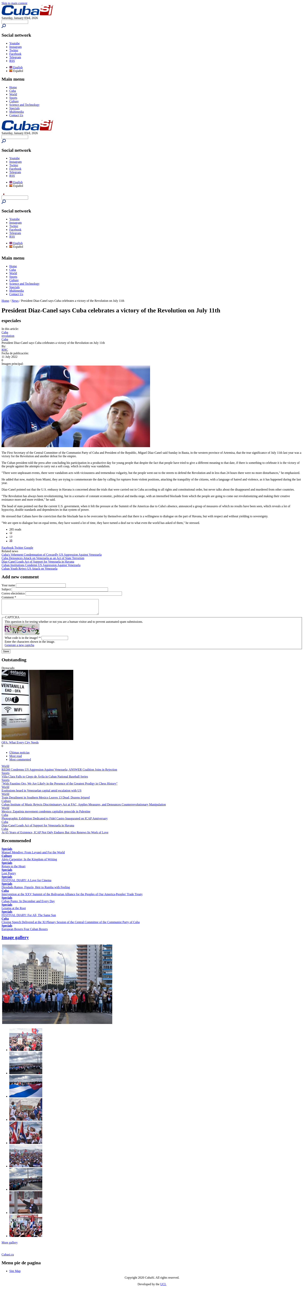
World (13, 94)
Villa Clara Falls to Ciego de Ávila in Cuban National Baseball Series (45, 779)
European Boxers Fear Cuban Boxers (25, 932)
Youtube (14, 43)
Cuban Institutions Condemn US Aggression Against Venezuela (41, 565)
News (15, 300)
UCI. (163, 1287)
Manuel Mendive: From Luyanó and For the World (33, 855)
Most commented (20, 762)
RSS (12, 60)
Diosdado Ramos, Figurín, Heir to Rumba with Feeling (36, 890)
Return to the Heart (13, 869)
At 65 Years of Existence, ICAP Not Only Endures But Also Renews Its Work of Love (55, 835)
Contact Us (16, 115)
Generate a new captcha (19, 648)
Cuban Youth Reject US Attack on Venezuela (29, 568)
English (16, 67)
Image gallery (15, 940)
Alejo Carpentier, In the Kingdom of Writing (29, 862)
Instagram (15, 46)
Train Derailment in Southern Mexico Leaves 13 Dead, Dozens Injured (46, 800)
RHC (5, 349)
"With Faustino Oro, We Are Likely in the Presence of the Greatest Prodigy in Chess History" (59, 786)
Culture (14, 101)
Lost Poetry (9, 876)
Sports (13, 97)
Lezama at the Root (14, 911)
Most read (15, 759)
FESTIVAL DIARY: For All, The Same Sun (29, 918)
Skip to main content (14, 3)
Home (13, 87)
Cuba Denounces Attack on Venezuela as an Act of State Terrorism (43, 558)
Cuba (12, 90)
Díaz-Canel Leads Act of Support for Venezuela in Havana (38, 561)
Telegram (15, 57)
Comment (9, 597)
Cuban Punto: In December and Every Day (28, 904)
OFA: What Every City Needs (20, 745)
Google (28, 547)
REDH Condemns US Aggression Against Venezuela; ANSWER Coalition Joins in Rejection (59, 772)
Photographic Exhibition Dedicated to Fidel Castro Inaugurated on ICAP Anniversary (55, 821)
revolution (8, 335)
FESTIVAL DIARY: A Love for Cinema (26, 883)
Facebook (15, 53)
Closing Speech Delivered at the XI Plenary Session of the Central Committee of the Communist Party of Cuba (71, 925)
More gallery (10, 1245)
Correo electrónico (14, 593)
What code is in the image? (23, 640)
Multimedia (16, 111)
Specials (14, 108)
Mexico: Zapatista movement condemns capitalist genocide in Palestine (46, 814)
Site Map (15, 1274)
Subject (7, 589)
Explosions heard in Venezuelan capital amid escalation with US (41, 793)
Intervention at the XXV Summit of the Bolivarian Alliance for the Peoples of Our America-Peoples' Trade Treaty (72, 897)
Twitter (13, 50)
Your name (9, 585)
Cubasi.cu (8, 1257)
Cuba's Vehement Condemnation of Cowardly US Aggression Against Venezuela (52, 554)
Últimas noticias (19, 755)
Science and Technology (24, 104)
